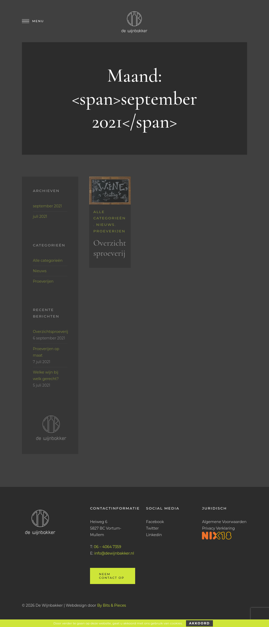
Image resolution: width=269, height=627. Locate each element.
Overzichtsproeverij (109, 248)
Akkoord (199, 623)
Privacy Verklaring (218, 528)
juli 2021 (40, 216)
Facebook (155, 521)
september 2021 (47, 206)
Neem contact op (111, 576)
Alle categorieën (48, 260)
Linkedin (154, 534)
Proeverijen (109, 231)
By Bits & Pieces (111, 605)
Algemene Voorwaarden (224, 521)
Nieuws (105, 224)
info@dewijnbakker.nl (114, 553)
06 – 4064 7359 (107, 546)
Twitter (152, 528)
